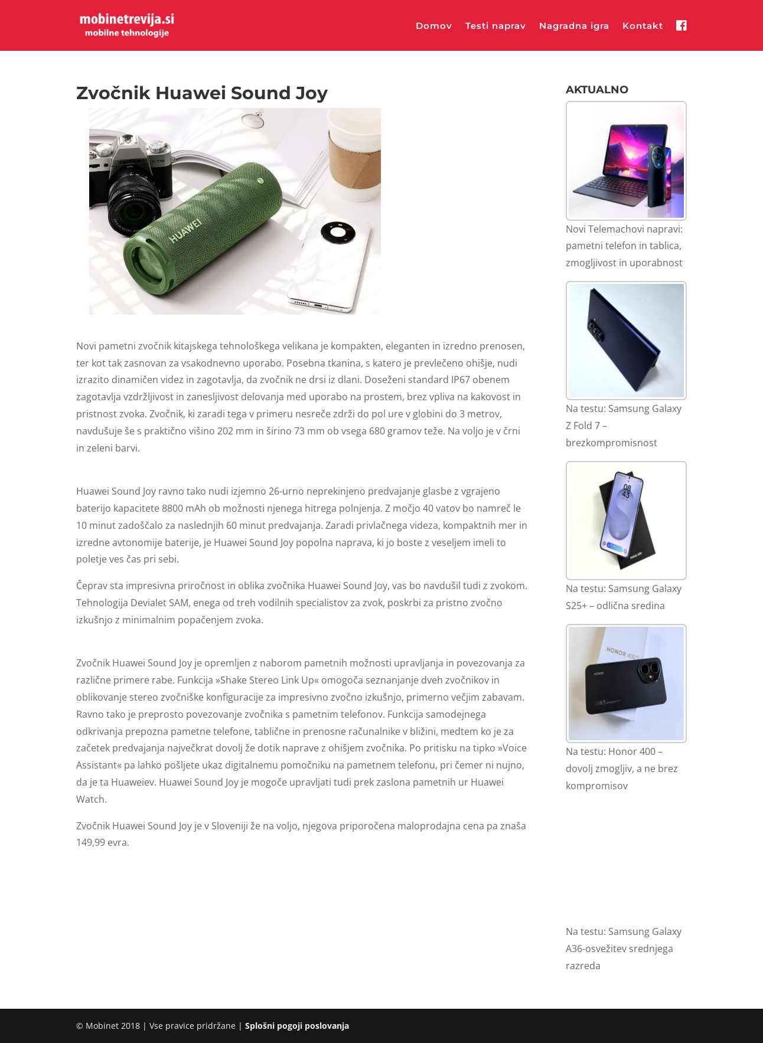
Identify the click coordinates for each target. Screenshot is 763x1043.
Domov (434, 26)
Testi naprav (495, 26)
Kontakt (642, 26)
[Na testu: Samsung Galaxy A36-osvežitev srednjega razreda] (626, 864)
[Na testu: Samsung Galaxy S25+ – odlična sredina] (626, 521)
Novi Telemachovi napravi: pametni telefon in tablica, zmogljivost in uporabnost (624, 246)
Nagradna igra (574, 26)
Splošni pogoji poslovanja (297, 1025)
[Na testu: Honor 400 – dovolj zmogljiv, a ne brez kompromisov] (626, 684)
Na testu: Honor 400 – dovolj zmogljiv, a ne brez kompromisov (622, 768)
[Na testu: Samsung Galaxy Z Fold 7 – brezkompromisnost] (626, 341)
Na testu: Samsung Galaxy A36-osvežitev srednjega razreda (624, 948)
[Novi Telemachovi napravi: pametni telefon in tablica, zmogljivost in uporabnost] (626, 161)
